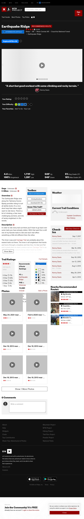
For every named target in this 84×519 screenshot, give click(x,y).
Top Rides (25, 17)
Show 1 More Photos (24, 389)
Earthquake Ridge (34, 34)
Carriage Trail (21, 240)
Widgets (5, 431)
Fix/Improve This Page (37, 214)
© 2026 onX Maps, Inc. (36, 484)
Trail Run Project (49, 434)
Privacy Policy (73, 508)
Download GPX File (37, 203)
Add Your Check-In (73, 229)
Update (74, 216)
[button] (4, 65)
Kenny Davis (44, 90)
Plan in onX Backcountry (36, 194)
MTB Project (47, 428)
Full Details (43, 259)
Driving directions (36, 199)
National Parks (48, 441)
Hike (16, 2)
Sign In (78, 13)
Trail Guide (6, 17)
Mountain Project (49, 425)
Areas (28, 31)
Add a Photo (42, 291)
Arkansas (22, 285)
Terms (46, 484)
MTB (10, 2)
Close (64, 513)
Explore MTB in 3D (10, 41)
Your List (27, 109)
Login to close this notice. (31, 510)
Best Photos (16, 17)
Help (4, 428)
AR (33, 31)
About (4, 425)
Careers (5, 470)
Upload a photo (36, 210)
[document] (64, 509)
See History (71, 218)
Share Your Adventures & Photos (14, 441)
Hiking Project (48, 431)
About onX (6, 467)
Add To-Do (19, 109)
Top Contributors (8, 438)
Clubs (4, 434)
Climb (4, 2)
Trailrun (24, 2)
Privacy (52, 484)
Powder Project (48, 438)
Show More (8, 251)
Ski (32, 2)
